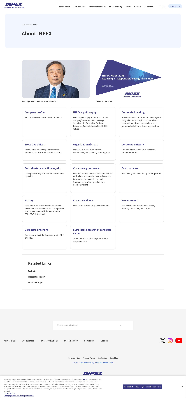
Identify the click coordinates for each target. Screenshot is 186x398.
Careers (163, 11)
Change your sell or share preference (19, 396)
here (84, 380)
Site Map (114, 357)
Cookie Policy (9, 394)
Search (176, 11)
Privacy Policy (89, 357)
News (154, 11)
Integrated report (36, 276)
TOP (23, 28)
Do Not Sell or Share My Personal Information (93, 362)
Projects (32, 271)
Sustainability (141, 11)
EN (164, 4)
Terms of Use (74, 357)
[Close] (182, 387)
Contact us (102, 357)
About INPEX (89, 11)
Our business (105, 11)
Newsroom (89, 340)
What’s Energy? (35, 282)
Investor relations (123, 11)
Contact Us (175, 4)
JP (159, 4)
